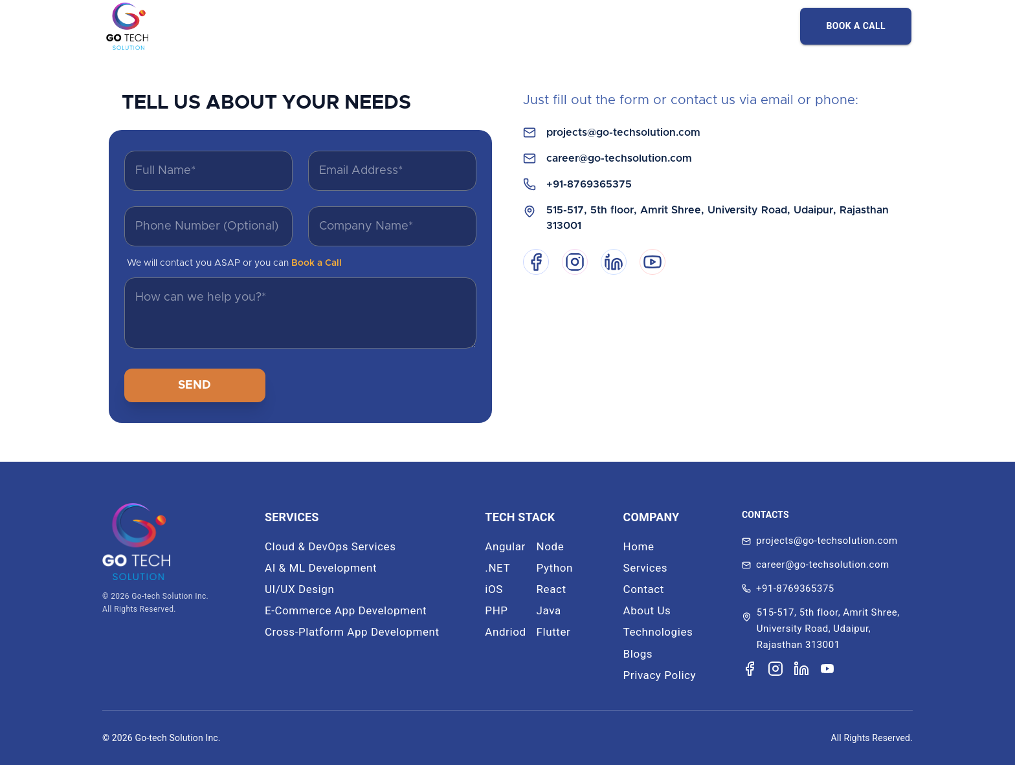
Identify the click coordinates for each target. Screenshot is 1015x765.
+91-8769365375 (589, 184)
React (551, 589)
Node (550, 546)
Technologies (658, 631)
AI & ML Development (321, 567)
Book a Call (316, 263)
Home (638, 546)
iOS (494, 589)
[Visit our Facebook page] (749, 668)
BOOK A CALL (856, 26)
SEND (194, 385)
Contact (643, 589)
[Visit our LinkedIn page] (801, 668)
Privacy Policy (660, 675)
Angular (505, 546)
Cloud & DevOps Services (330, 546)
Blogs (638, 653)
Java (549, 610)
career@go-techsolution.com (619, 158)
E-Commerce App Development (346, 610)
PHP (496, 610)
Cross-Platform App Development (352, 631)
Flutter (554, 631)
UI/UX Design (299, 589)
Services (645, 567)
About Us (647, 610)
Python (555, 567)
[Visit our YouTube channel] (827, 669)
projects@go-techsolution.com (623, 132)
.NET (497, 567)
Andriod (505, 631)
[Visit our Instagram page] (775, 668)
